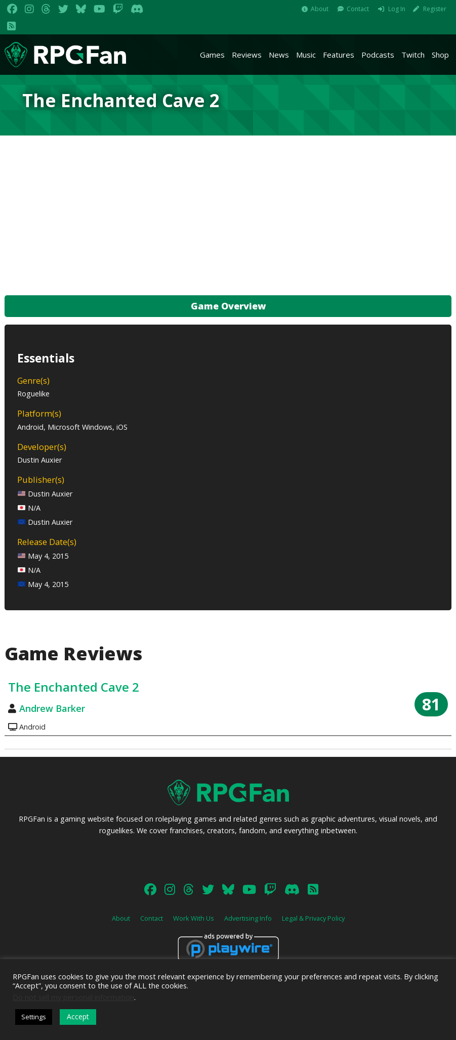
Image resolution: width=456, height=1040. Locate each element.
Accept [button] (78, 1016)
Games (212, 55)
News (279, 55)
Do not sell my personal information (73, 997)
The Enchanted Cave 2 (73, 687)
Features (338, 55)
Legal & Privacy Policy (313, 918)
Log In (396, 9)
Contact (358, 9)
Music (306, 55)
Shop (440, 55)
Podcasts (377, 55)
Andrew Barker (52, 708)
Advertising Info (248, 918)
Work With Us (193, 918)
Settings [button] (33, 1016)
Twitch (413, 55)
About (319, 9)
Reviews (247, 55)
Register (434, 9)
